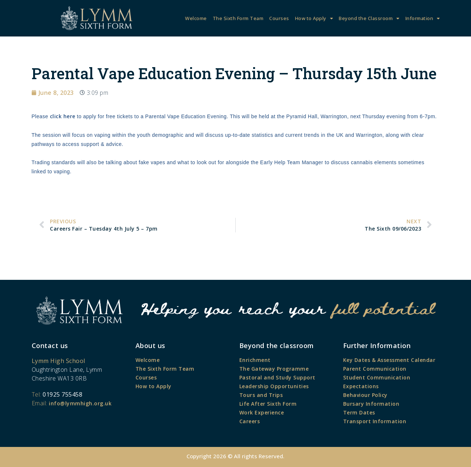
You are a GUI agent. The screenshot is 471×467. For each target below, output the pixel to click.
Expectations (361, 386)
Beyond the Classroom (369, 18)
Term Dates (359, 412)
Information (422, 18)
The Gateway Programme (274, 368)
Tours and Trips (261, 394)
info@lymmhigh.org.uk (80, 403)
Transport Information (375, 421)
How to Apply (314, 18)
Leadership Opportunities (274, 386)
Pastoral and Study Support (277, 377)
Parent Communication (375, 368)
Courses (279, 18)
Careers (249, 421)
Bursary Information (371, 403)
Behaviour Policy (365, 394)
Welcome (196, 18)
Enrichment (255, 359)
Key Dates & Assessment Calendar (389, 359)
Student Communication (377, 377)
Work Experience (261, 412)
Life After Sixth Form (268, 403)
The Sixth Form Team (238, 18)
